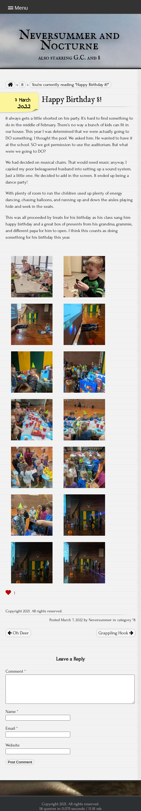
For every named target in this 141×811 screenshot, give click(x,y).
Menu (21, 8)
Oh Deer (18, 633)
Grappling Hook (115, 633)
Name (12, 711)
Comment (16, 671)
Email (12, 728)
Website (13, 745)
